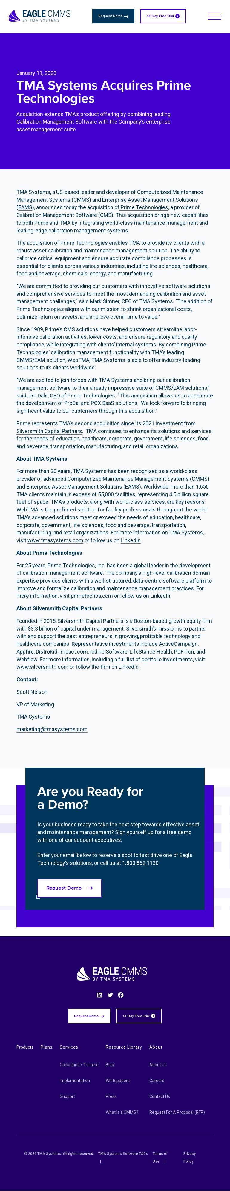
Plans (47, 1047)
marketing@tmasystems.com (52, 729)
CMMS (81, 200)
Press (111, 1096)
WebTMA (78, 360)
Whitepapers (118, 1080)
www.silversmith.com (42, 667)
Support (67, 1096)
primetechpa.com (92, 596)
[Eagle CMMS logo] (39, 16)
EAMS (25, 207)
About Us (158, 1064)
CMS (105, 215)
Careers (156, 1080)
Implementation (75, 1080)
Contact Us (159, 1096)
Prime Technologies (143, 207)
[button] (214, 16)
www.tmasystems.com (55, 540)
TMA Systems (33, 192)
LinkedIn (131, 540)
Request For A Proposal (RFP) (177, 1112)
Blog (110, 1064)
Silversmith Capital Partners (49, 431)
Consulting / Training (79, 1064)
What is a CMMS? (122, 1112)
